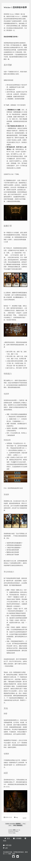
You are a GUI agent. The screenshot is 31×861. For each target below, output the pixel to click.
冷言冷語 (7, 845)
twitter (6, 854)
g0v (5, 848)
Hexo (16, 831)
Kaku (14, 833)
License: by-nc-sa (14, 830)
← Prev (15, 823)
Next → (15, 825)
